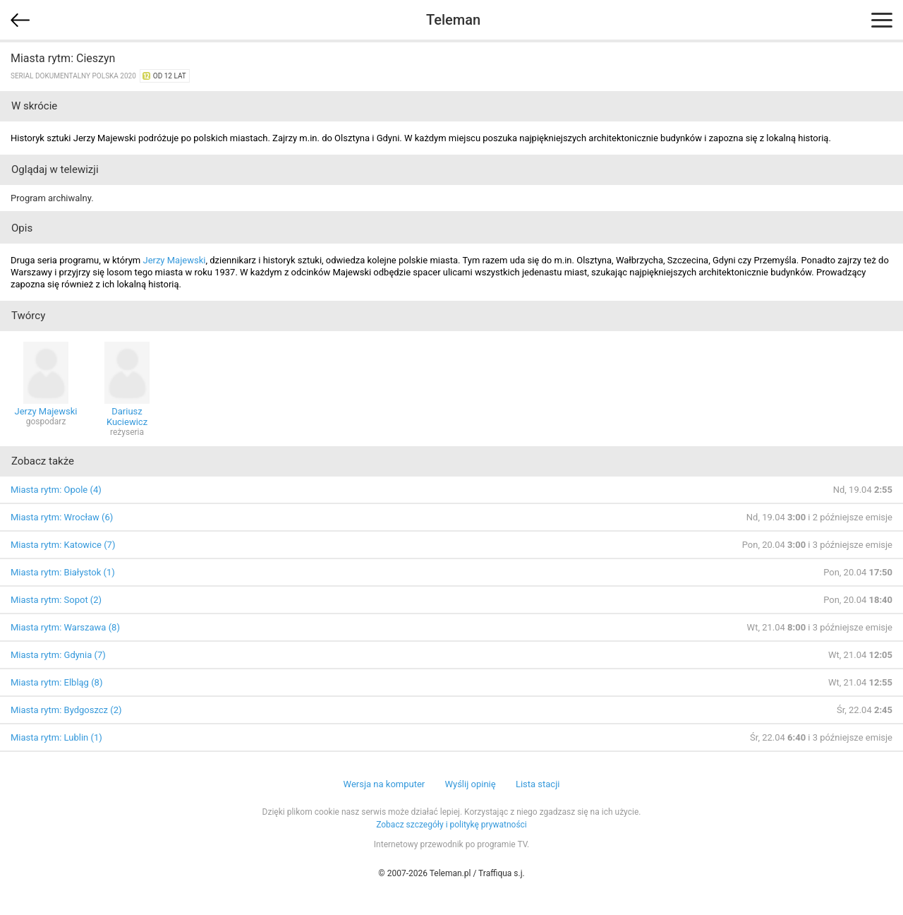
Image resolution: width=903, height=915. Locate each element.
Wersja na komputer (384, 784)
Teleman (453, 19)
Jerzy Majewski (174, 260)
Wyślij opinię (469, 784)
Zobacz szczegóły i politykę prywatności (451, 825)
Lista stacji (538, 784)
